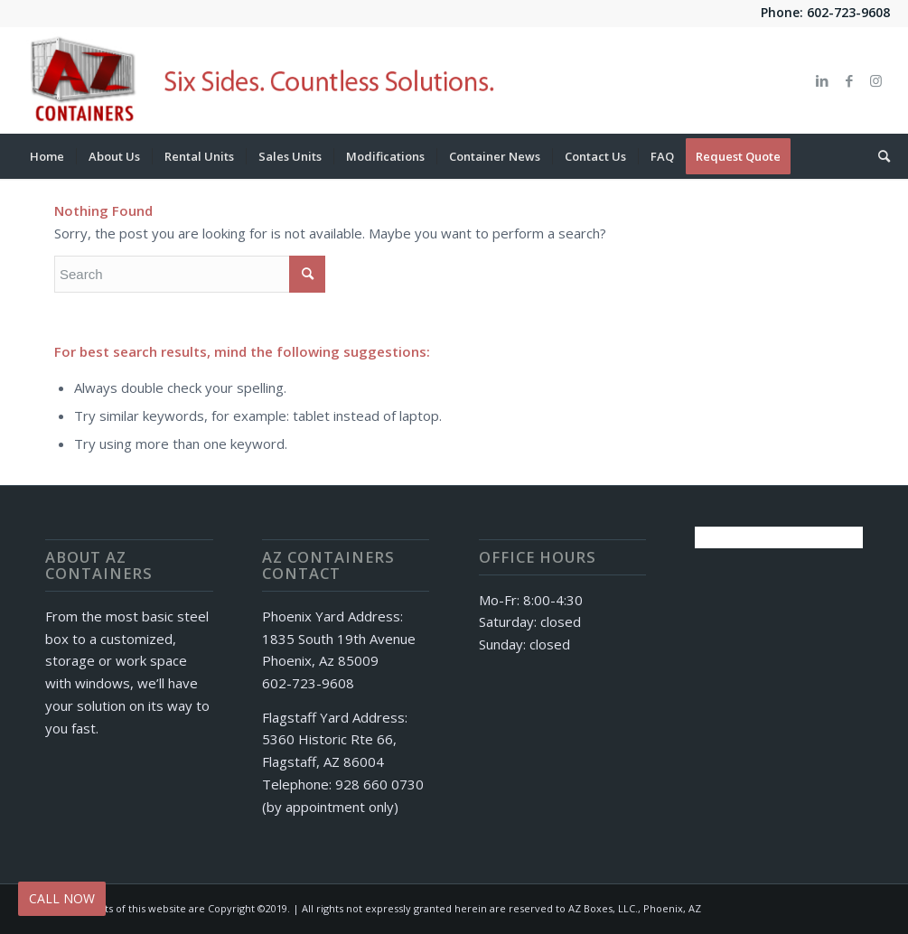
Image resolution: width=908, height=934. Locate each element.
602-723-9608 (848, 12)
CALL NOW (62, 898)
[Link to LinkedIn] (822, 80)
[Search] (878, 156)
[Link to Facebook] (849, 80)
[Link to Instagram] (876, 80)
